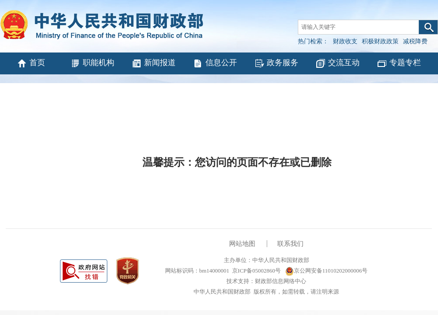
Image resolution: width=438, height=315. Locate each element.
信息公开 (215, 63)
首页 (31, 63)
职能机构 (92, 63)
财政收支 (345, 41)
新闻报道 (153, 63)
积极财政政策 (380, 41)
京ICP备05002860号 (256, 270)
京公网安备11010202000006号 (326, 270)
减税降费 (415, 41)
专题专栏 (399, 63)
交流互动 (337, 63)
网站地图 (242, 243)
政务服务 (276, 63)
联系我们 (290, 243)
